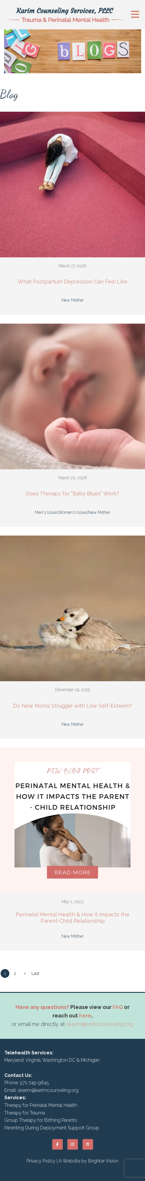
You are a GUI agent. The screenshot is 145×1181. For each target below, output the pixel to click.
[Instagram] (72, 1144)
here (85, 1015)
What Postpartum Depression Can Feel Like (72, 281)
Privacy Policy (41, 1161)
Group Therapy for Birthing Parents (40, 1120)
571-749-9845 (34, 1082)
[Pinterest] (88, 1144)
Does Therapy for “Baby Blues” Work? (72, 493)
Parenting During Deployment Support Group (51, 1128)
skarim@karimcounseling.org (99, 1024)
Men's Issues (46, 512)
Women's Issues (73, 512)
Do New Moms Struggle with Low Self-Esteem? (72, 706)
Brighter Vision (103, 1161)
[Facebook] (57, 1144)
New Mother (73, 300)
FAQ (117, 1007)
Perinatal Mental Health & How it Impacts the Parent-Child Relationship (72, 917)
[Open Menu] (135, 15)
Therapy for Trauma (24, 1113)
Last (35, 973)
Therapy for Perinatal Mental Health (40, 1105)
